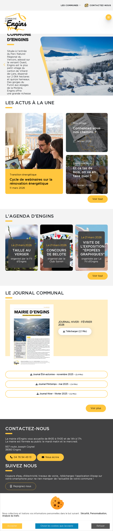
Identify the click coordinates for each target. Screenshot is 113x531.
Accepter (12, 526)
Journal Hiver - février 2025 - (56, 394)
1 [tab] (52, 83)
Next (108, 64)
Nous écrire (50, 457)
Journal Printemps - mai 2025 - (57, 384)
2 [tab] (56, 83)
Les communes (70, 5)
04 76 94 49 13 (20, 457)
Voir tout (97, 199)
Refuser (101, 526)
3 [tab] (60, 83)
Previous (4, 64)
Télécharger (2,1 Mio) (75, 331)
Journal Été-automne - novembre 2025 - (56, 374)
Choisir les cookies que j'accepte (56, 526)
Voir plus (96, 408)
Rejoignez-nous (20, 486)
